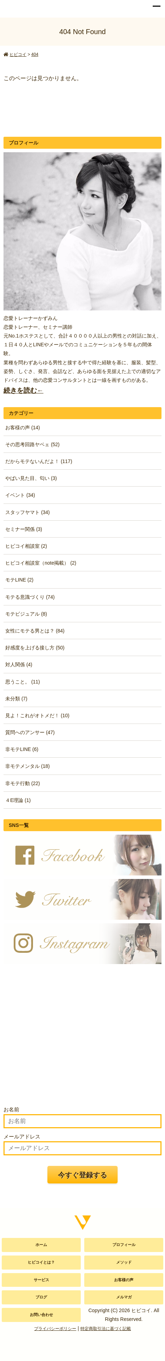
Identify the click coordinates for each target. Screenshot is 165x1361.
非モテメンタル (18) (27, 766)
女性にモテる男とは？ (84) (35, 631)
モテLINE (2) (19, 580)
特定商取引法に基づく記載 (105, 1328)
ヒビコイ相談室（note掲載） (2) (40, 563)
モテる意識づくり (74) (30, 597)
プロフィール (124, 1245)
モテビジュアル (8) (26, 614)
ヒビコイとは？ (41, 1262)
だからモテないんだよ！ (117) (38, 461)
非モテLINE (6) (21, 749)
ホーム (41, 1245)
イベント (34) (20, 495)
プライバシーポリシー (55, 1328)
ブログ (41, 1297)
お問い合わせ (41, 1314)
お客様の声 (123, 1280)
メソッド (124, 1262)
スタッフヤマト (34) (27, 512)
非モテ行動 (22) (22, 783)
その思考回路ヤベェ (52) (32, 444)
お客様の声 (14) (22, 427)
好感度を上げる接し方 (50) (35, 647)
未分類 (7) (16, 698)
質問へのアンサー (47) (30, 732)
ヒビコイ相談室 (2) (26, 546)
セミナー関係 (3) (23, 529)
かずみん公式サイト (22, 7)
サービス (41, 1280)
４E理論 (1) (18, 800)
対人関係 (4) (18, 664)
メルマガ (124, 1297)
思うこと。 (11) (22, 682)
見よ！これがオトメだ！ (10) (37, 715)
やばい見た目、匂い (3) (31, 478)
